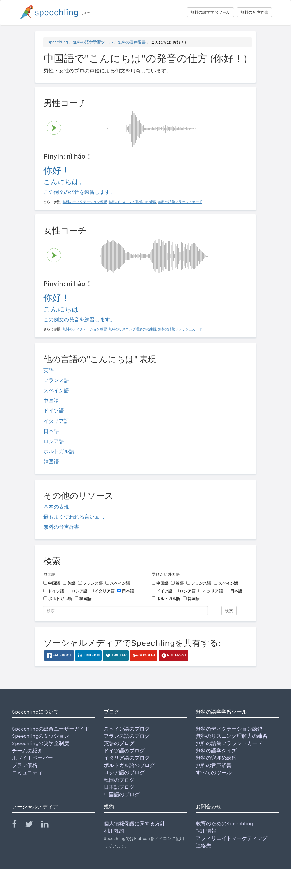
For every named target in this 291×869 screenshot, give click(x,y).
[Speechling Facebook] (18, 825)
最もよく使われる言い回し (74, 517)
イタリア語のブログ (127, 758)
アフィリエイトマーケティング (231, 838)
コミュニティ (27, 772)
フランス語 (56, 380)
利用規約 (114, 831)
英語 (48, 370)
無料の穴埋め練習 (216, 758)
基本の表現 (56, 507)
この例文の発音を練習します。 (79, 192)
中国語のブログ (122, 794)
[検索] (125, 610)
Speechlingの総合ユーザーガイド (51, 729)
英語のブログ (119, 743)
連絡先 (203, 846)
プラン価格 (25, 765)
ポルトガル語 (58, 451)
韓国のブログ (119, 780)
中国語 (51, 401)
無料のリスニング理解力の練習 (231, 736)
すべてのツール (214, 772)
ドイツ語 (53, 411)
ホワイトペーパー (32, 758)
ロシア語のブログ (124, 772)
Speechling (58, 42)
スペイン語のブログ (127, 729)
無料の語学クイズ (216, 751)
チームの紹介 (27, 751)
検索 (229, 610)
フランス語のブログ (127, 736)
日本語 (51, 431)
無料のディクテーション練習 (229, 729)
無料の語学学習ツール (210, 12)
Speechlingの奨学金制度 (40, 743)
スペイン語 (56, 390)
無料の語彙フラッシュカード (229, 743)
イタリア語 (56, 421)
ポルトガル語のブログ (129, 765)
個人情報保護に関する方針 (134, 823)
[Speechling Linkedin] (48, 825)
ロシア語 (53, 441)
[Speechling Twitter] (32, 825)
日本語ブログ (119, 787)
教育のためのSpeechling (224, 823)
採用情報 (206, 831)
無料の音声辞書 (254, 12)
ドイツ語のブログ (124, 751)
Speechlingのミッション (40, 736)
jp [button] (86, 12)
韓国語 (51, 461)
